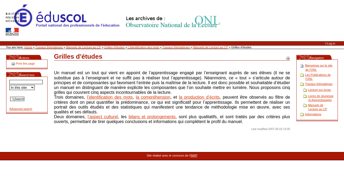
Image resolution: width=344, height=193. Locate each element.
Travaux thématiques (49, 47)
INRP (193, 155)
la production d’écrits (199, 97)
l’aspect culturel (103, 116)
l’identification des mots (110, 97)
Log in (331, 43)
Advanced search (20, 108)
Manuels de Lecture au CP (83, 47)
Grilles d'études (114, 47)
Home (28, 47)
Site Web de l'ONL (114, 20)
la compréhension (153, 97)
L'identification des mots (143, 47)
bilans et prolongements (152, 116)
